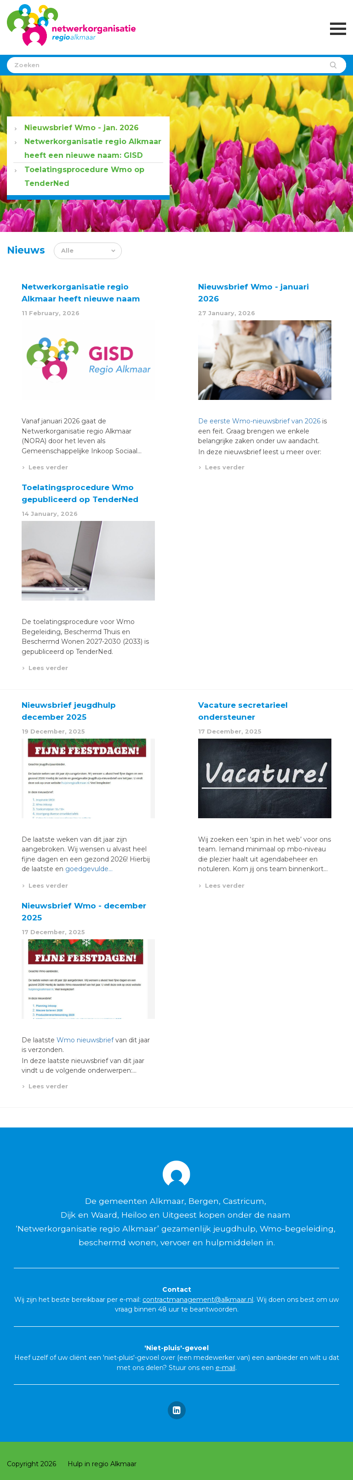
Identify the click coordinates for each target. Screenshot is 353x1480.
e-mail (225, 1368)
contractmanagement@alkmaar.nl (197, 1299)
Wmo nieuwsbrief (85, 1040)
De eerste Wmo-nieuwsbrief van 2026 (259, 421)
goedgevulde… (89, 869)
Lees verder (48, 467)
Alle (67, 250)
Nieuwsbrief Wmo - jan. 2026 (81, 127)
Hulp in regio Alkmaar (102, 1464)
